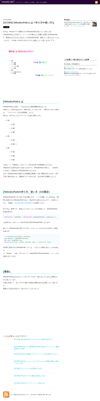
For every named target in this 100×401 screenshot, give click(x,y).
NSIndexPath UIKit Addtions (24, 203)
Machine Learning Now (71, 72)
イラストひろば (69, 67)
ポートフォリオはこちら (78, 26)
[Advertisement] (19, 315)
